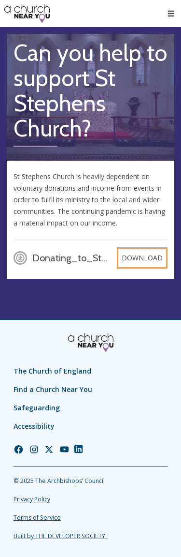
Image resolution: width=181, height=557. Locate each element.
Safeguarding (37, 407)
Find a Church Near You (53, 389)
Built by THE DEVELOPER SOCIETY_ (61, 536)
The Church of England (52, 371)
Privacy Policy (32, 499)
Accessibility (34, 426)
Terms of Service (37, 517)
